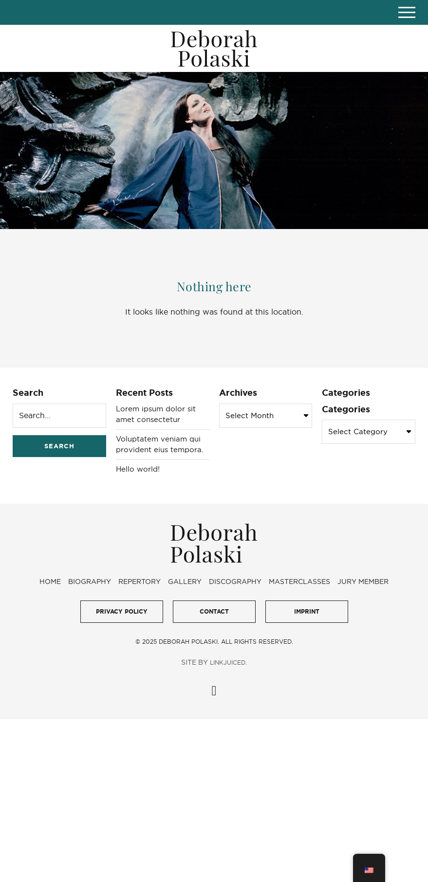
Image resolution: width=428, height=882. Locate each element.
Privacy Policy (122, 611)
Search (28, 392)
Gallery (185, 581)
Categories (346, 409)
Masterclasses (299, 581)
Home (50, 581)
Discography (235, 581)
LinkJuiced (227, 662)
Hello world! (138, 469)
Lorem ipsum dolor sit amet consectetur (156, 414)
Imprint (306, 611)
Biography (89, 581)
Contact (214, 611)
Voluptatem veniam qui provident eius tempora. (160, 444)
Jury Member (363, 581)
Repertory (139, 581)
